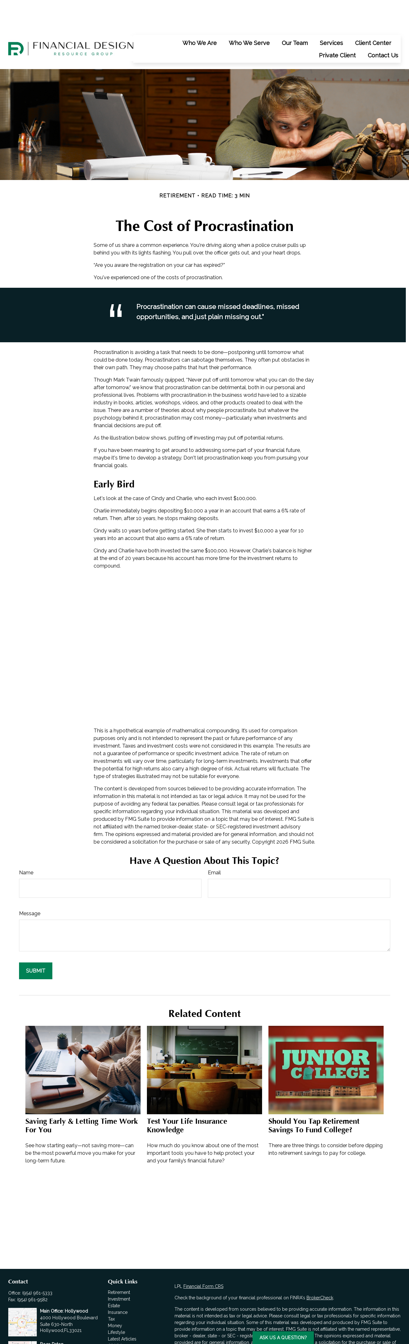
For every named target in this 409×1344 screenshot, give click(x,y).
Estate (114, 1277)
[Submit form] (35, 942)
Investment (119, 1270)
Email (214, 844)
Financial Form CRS (203, 1257)
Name (26, 844)
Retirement (119, 1263)
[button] (199, 14)
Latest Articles (122, 1310)
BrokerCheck (320, 1269)
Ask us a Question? (283, 1337)
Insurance (118, 1283)
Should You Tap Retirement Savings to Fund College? (314, 1097)
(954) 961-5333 (37, 1264)
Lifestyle (116, 1303)
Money (115, 1297)
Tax (111, 1290)
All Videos (118, 1317)
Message (29, 885)
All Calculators (123, 1323)
